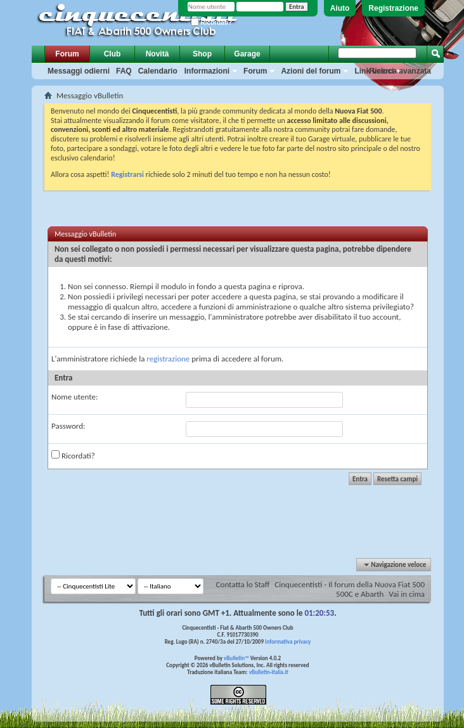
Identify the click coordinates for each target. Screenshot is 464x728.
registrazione (168, 358)
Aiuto (340, 8)
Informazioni (206, 71)
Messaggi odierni (79, 71)
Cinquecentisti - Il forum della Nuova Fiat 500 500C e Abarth (349, 589)
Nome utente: (74, 396)
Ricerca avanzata (400, 71)
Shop (202, 53)
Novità (157, 53)
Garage (247, 53)
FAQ (124, 71)
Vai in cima (407, 594)
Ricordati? (211, 22)
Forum (67, 53)
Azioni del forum (310, 71)
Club (112, 53)
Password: (68, 426)
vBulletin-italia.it (268, 671)
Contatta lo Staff (243, 584)
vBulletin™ (236, 657)
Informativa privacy (288, 641)
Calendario (157, 71)
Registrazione (393, 8)
